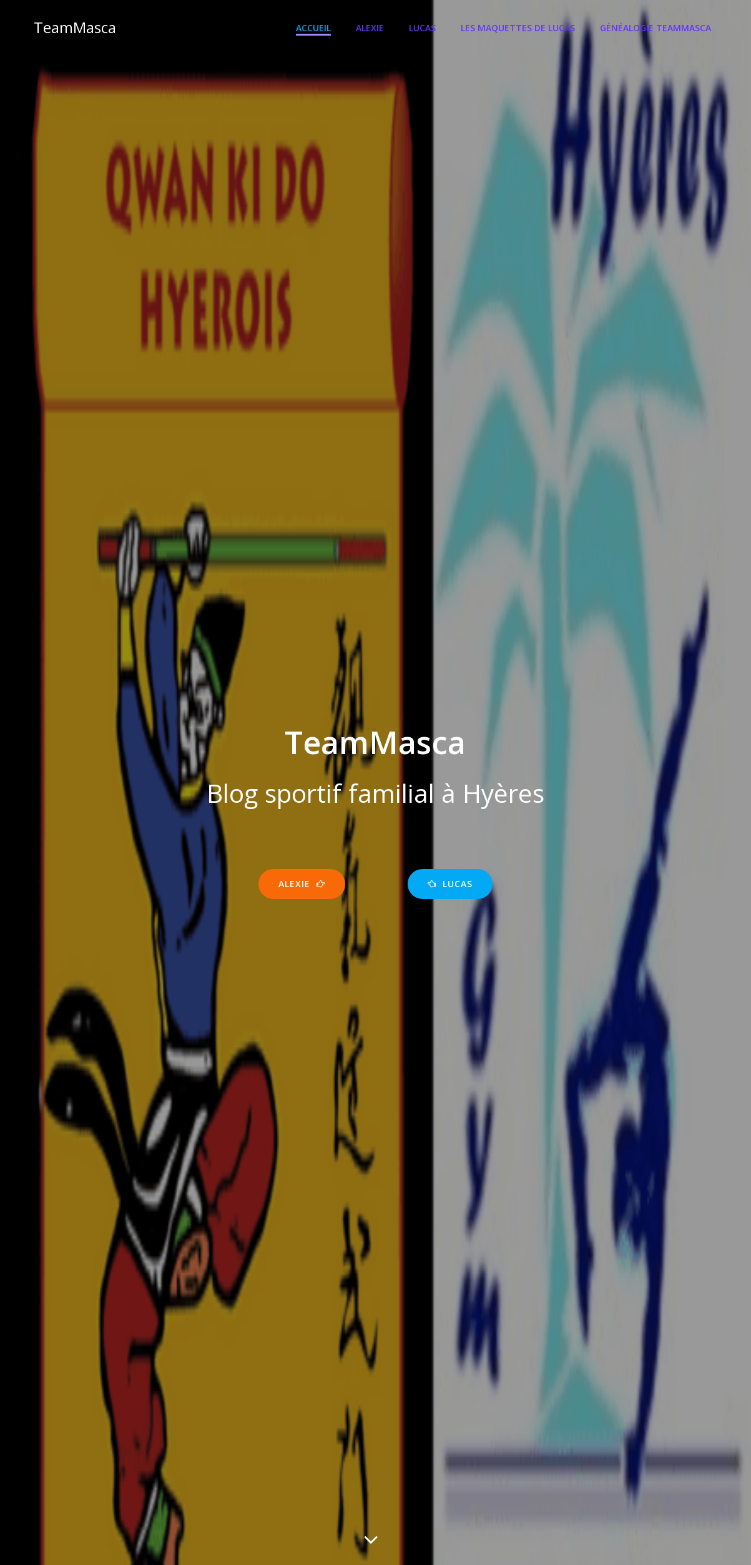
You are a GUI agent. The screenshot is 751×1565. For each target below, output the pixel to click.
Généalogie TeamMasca (656, 28)
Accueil (314, 28)
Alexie (370, 28)
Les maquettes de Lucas (518, 28)
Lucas (423, 28)
